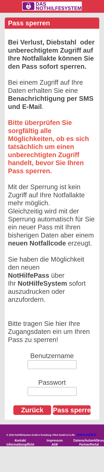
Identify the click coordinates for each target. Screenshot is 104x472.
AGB (55, 444)
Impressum (55, 440)
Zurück (32, 410)
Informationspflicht (20, 444)
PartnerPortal (89, 444)
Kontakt (20, 440)
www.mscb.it (86, 434)
